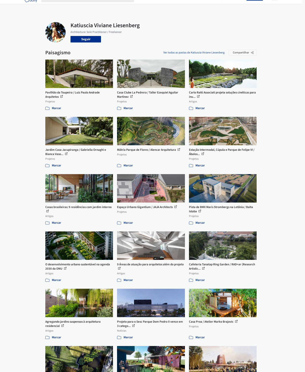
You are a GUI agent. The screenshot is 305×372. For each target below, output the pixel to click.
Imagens (159, 5)
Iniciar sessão (235, 5)
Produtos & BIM (179, 5)
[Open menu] (274, 5)
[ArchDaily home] (30, 6)
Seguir (85, 39)
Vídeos (212, 5)
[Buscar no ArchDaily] (91, 5)
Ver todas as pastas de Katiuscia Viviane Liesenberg (194, 52)
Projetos (144, 5)
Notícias (199, 5)
